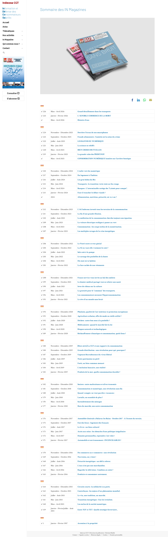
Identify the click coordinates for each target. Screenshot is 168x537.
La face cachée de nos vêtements (91, 265)
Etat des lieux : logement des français (93, 423)
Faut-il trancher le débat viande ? (91, 192)
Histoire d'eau (83, 120)
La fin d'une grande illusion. (89, 214)
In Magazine (13, 40)
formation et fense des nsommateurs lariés (11, 13)
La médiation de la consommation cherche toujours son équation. (105, 218)
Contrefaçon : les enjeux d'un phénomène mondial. (99, 491)
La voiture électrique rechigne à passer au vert (97, 222)
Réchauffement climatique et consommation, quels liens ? (102, 333)
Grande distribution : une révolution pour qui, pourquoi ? (102, 350)
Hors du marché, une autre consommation (95, 406)
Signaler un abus (84, 535)
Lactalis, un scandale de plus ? (90, 397)
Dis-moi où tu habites (87, 261)
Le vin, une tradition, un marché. (92, 495)
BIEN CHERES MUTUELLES (89, 150)
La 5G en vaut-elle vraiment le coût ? (93, 248)
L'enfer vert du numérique (89, 171)
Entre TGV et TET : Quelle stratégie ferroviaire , (98, 509)
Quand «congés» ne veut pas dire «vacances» (96, 393)
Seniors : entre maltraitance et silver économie (97, 384)
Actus (5, 27)
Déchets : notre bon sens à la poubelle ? (94, 320)
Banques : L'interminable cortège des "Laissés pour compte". (102, 188)
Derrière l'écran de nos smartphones (93, 132)
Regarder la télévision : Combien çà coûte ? (95, 470)
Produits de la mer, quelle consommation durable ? (99, 372)
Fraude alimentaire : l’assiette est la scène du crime (99, 137)
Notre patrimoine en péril (88, 359)
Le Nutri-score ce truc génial (90, 243)
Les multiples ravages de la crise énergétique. (96, 231)
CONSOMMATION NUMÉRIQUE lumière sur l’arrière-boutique (104, 158)
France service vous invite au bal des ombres (96, 277)
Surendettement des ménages (90, 401)
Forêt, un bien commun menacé (91, 363)
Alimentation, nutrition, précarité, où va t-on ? (97, 197)
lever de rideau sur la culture (90, 286)
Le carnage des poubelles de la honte (93, 256)
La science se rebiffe (86, 145)
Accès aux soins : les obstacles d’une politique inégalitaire (102, 431)
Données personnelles (116, 535)
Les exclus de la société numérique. (92, 504)
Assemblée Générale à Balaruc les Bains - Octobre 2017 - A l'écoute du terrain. (110, 418)
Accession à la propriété (88, 523)
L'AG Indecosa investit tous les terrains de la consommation (103, 209)
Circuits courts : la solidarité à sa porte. (94, 487)
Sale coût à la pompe (86, 252)
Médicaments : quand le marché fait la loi (95, 325)
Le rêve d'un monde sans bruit (90, 299)
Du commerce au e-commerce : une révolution (97, 452)
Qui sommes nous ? (13, 44)
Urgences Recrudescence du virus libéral (95, 354)
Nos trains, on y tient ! (87, 457)
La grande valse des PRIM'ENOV (91, 154)
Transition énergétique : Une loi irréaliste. (95, 499)
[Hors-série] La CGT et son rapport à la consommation (100, 346)
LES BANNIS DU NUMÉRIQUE (91, 141)
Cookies (105, 535)
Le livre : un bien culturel (88, 427)
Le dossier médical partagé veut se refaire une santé (99, 282)
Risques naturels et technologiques (92, 329)
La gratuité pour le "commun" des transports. (96, 290)
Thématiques (13, 31)
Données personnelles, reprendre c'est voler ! (96, 436)
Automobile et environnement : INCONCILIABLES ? (99, 440)
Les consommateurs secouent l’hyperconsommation (99, 295)
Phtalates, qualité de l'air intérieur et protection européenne (103, 312)
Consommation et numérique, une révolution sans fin (100, 388)
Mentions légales (96, 535)
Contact (13, 48)
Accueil (6, 22)
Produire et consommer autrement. (92, 474)
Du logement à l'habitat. (88, 175)
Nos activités (13, 35)
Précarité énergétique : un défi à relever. (94, 461)
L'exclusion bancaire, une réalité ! (92, 367)
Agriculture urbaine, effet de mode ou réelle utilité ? (99, 316)
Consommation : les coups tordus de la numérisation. (100, 227)
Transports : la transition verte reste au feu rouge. (98, 184)
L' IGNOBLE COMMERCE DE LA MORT (94, 116)
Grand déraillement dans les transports (94, 111)
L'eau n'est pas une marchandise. (91, 465)
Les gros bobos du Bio (86, 179)
